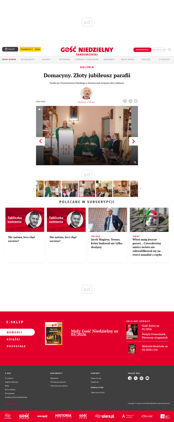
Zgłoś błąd (11, 403)
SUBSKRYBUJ (142, 50)
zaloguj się (159, 50)
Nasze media (127, 59)
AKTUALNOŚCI (28, 59)
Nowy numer (9, 59)
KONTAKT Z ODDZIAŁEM (87, 59)
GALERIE (46, 59)
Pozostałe (13, 346)
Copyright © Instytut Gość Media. (139, 403)
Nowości (13, 332)
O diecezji (164, 59)
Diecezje (146, 59)
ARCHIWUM (64, 59)
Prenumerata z (30, 49)
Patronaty (109, 59)
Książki (13, 339)
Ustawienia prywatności (59, 386)
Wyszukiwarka (169, 49)
